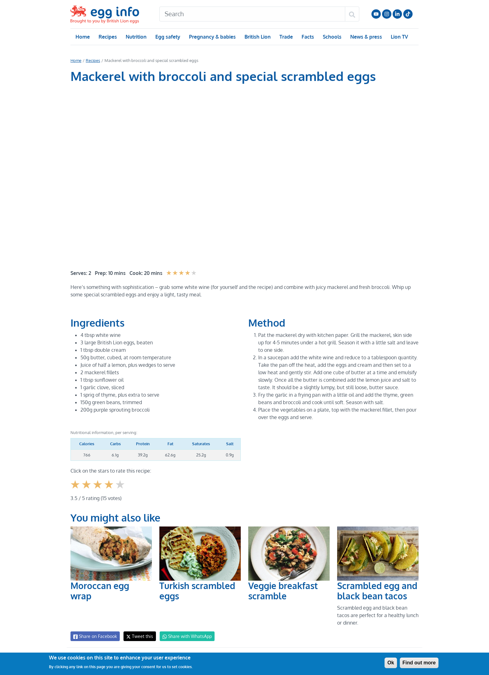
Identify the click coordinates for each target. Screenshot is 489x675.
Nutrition (136, 37)
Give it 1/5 (75, 489)
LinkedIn (397, 14)
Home (82, 37)
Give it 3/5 (98, 489)
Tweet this (138, 636)
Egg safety (167, 37)
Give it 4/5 (109, 489)
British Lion (257, 37)
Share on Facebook (94, 636)
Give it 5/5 (120, 489)
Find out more (419, 662)
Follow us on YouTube (376, 14)
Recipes (107, 37)
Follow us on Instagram (386, 14)
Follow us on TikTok (408, 14)
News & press (365, 37)
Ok (390, 662)
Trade (286, 37)
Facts (307, 37)
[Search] (252, 14)
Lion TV (398, 37)
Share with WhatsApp (184, 636)
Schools (331, 37)
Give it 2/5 (87, 489)
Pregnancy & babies (212, 37)
